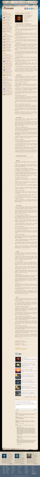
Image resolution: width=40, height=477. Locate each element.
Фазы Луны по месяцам (7, 57)
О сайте (33, 467)
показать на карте (26, 21)
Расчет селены (13, 469)
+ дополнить (31, 6)
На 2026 (5, 41)
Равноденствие (26, 473)
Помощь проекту (34, 473)
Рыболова (4, 473)
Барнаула (29, 17)
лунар (14, 470)
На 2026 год (19, 472)
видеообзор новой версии (27, 401)
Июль (19, 469)
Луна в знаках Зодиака (7, 60)
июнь (9, 38)
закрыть (35, 409)
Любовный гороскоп (6, 22)
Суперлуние (26, 472)
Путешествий (7, 473)
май (7, 38)
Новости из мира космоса (7, 90)
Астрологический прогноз (7, 16)
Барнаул (36, 6)
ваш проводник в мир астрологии (8, 9)
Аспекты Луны (26, 470)
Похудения (4, 470)
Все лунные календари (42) (7, 49)
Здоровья (4, 469)
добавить (17, 409)
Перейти (23, 360)
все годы (9, 41)
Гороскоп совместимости (7, 19)
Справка (33, 469)
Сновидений (7, 467)
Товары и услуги (34, 472)
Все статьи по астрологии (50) (8, 93)
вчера (10, 35)
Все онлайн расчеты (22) (7, 74)
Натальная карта (14, 467)
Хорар (12, 472)
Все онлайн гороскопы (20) (7, 30)
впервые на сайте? (23, 6)
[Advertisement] (8, 101)
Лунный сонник (6, 79)
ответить (22, 415)
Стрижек (4, 467)
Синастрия (13, 473)
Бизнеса (7, 472)
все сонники (9, 79)
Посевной (4, 472)
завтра (8, 35)
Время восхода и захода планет (8, 71)
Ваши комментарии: (26, 406)
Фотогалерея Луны (6, 82)
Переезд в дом (8, 469)
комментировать (19, 444)
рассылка (28, 6)
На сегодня (5, 35)
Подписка (33, 470)
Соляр (12, 470)
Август (19, 470)
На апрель (5, 38)
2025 (6, 41)
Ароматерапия (7, 470)
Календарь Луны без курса (7, 68)
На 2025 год (19, 473)
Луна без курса (27, 469)
